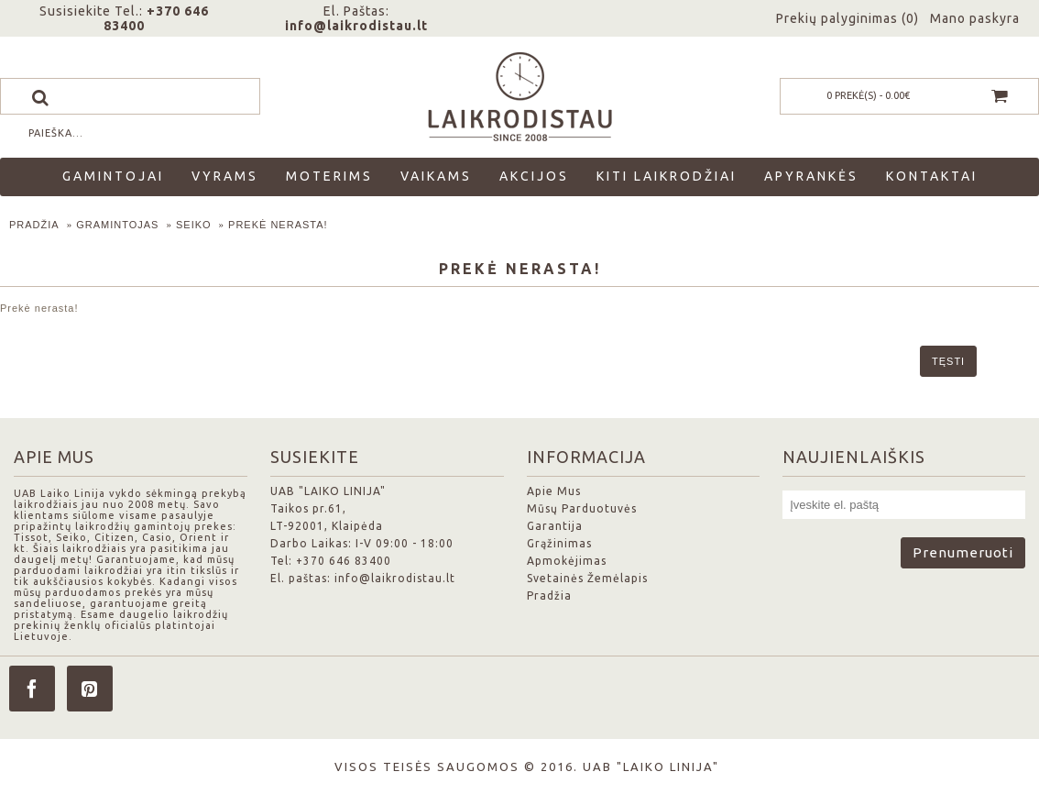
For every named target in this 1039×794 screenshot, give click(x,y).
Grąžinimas (559, 543)
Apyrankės (811, 176)
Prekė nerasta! (278, 224)
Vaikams (436, 176)
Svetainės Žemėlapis (587, 578)
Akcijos (534, 176)
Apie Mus (554, 491)
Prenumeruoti (963, 552)
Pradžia (34, 224)
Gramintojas (117, 224)
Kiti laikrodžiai (666, 176)
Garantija (555, 526)
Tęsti (948, 361)
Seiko (194, 224)
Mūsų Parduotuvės (582, 508)
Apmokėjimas (567, 561)
